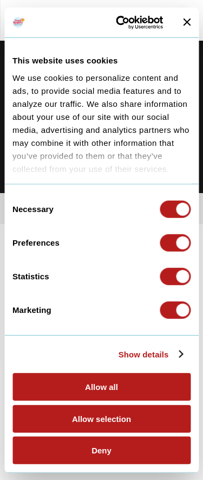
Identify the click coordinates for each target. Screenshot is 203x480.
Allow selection (101, 418)
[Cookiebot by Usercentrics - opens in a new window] (121, 22)
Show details (144, 354)
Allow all (101, 387)
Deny (101, 450)
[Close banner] (187, 22)
